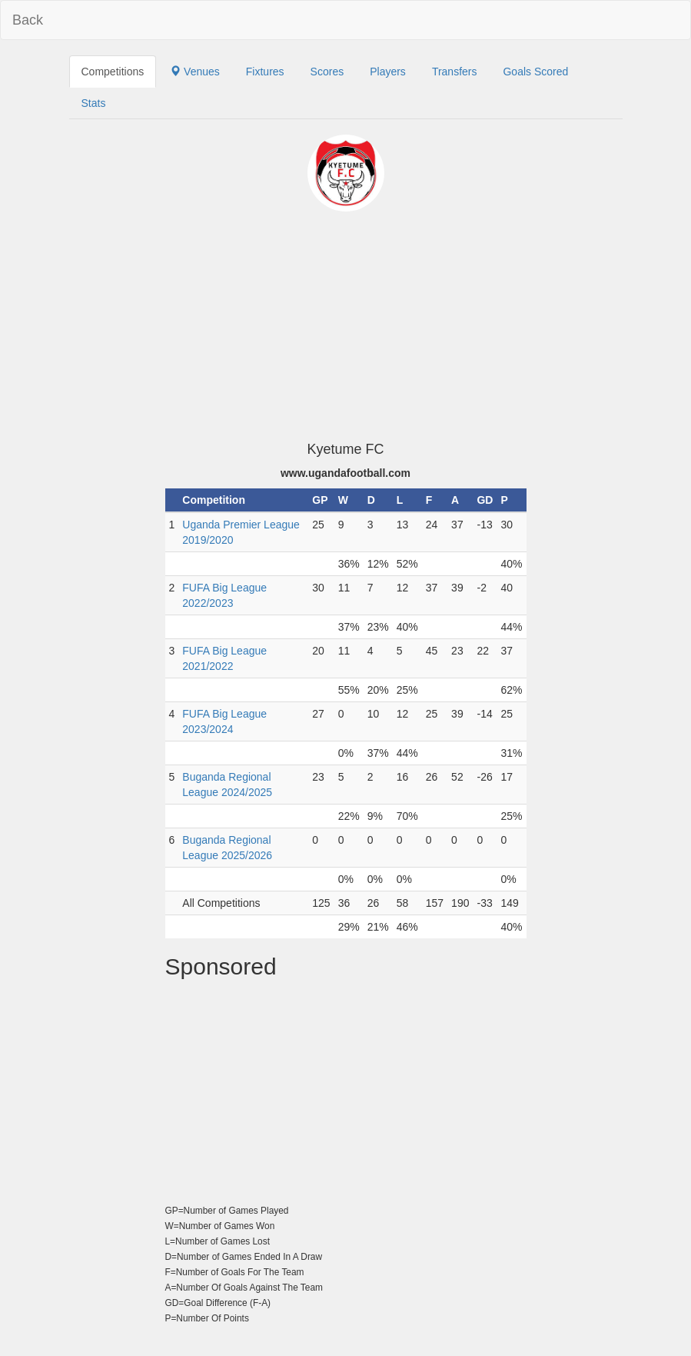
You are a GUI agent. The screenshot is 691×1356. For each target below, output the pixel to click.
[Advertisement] (346, 327)
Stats (93, 103)
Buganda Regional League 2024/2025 (227, 784)
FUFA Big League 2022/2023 (224, 595)
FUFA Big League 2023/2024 (224, 721)
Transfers (454, 71)
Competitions (113, 71)
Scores (327, 71)
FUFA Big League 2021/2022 (224, 658)
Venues (195, 71)
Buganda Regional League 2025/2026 (227, 847)
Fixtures (265, 71)
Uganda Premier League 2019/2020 (241, 532)
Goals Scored (535, 71)
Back (27, 20)
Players (388, 71)
